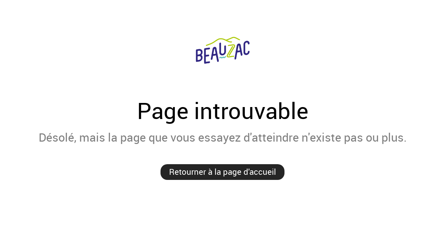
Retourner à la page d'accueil (222, 171)
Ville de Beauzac (222, 51)
